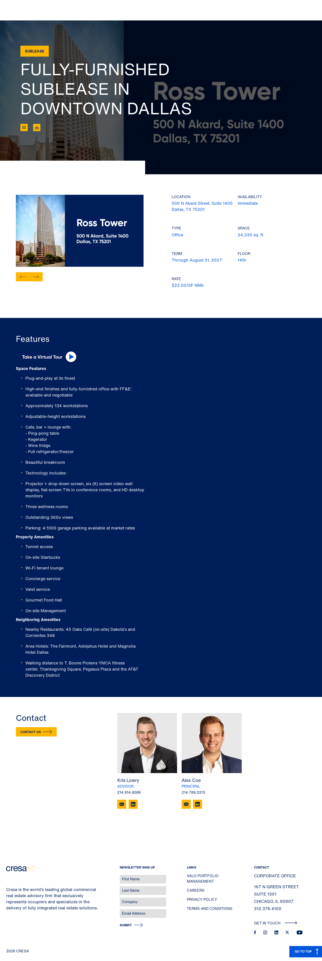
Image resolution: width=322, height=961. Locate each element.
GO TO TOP (303, 951)
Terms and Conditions (209, 908)
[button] (22, 276)
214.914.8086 (129, 792)
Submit (126, 925)
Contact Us (30, 731)
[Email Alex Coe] (186, 804)
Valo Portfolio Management (203, 878)
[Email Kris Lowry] (121, 804)
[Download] (36, 127)
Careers (196, 890)
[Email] (24, 127)
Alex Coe (191, 780)
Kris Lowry (128, 780)
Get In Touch (275, 923)
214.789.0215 (193, 792)
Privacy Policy (202, 899)
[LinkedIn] (133, 804)
